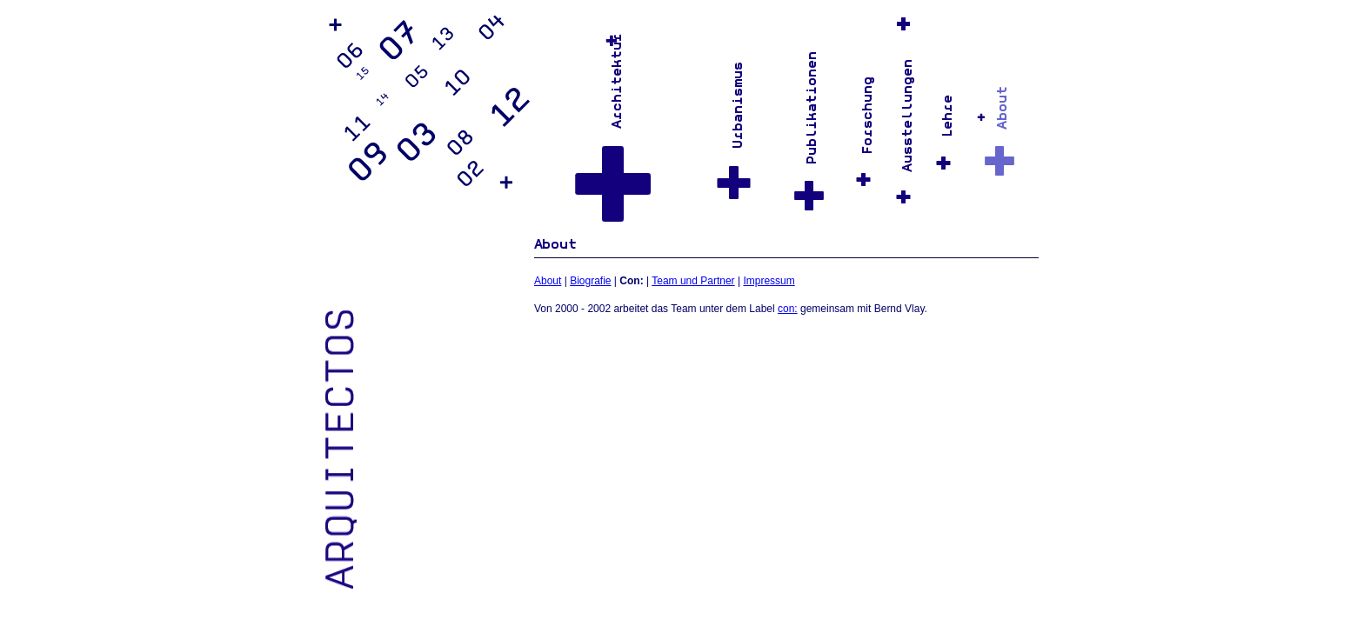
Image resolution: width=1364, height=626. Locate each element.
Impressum (768, 281)
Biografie (590, 281)
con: (788, 309)
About (547, 281)
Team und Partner (693, 281)
